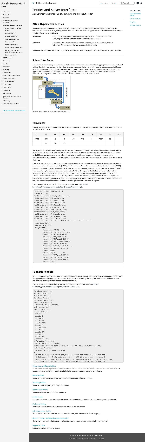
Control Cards (9, 42)
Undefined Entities (11, 45)
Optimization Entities (12, 39)
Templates (133, 22)
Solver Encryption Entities (13, 47)
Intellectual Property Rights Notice (80, 438)
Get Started (6, 15)
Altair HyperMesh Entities (135, 14)
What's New (7, 12)
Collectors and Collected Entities (44, 366)
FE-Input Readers (135, 25)
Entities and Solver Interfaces (12, 25)
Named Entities (10, 33)
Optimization (7, 93)
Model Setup (7, 87)
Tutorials (6, 18)
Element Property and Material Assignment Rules (13, 51)
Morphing (6, 90)
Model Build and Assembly (11, 75)
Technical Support (98, 438)
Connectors (7, 72)
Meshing (6, 70)
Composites (7, 84)
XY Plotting (6, 101)
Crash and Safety (8, 81)
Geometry (6, 67)
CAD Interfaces (8, 58)
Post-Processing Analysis (11, 104)
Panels (5, 64)
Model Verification (9, 78)
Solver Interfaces (135, 19)
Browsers (6, 61)
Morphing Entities (11, 36)
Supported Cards (10, 55)
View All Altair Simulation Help (15, 110)
